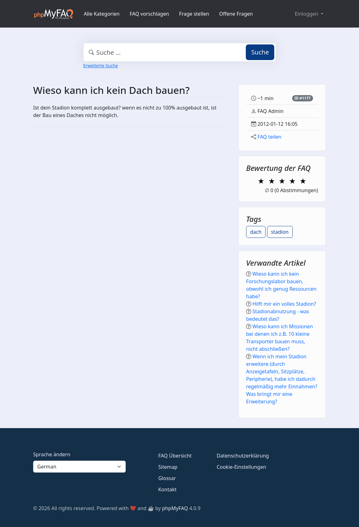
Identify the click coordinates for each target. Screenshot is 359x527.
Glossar (167, 478)
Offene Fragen (236, 13)
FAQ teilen (269, 136)
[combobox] (179, 52)
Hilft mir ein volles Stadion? (284, 303)
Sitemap (168, 466)
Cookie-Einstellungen (241, 466)
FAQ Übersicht (175, 455)
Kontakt (167, 489)
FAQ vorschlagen (149, 13)
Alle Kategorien (102, 13)
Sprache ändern (51, 454)
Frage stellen (194, 13)
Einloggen (307, 13)
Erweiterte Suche (100, 66)
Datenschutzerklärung (243, 455)
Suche (260, 52)
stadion (280, 231)
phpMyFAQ (175, 508)
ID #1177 (302, 98)
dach (255, 231)
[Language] (79, 467)
